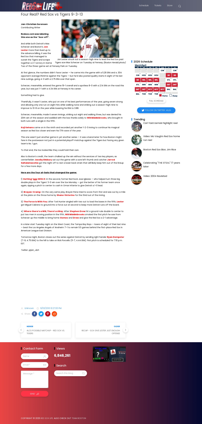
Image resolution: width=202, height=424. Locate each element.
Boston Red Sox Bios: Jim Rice (159, 149)
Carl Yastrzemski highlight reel (160, 123)
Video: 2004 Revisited (155, 176)
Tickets (157, 6)
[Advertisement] (73, 282)
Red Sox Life (47, 418)
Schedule (144, 6)
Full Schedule (156, 100)
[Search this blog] (70, 373)
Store (169, 6)
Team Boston (79, 418)
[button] (34, 313)
